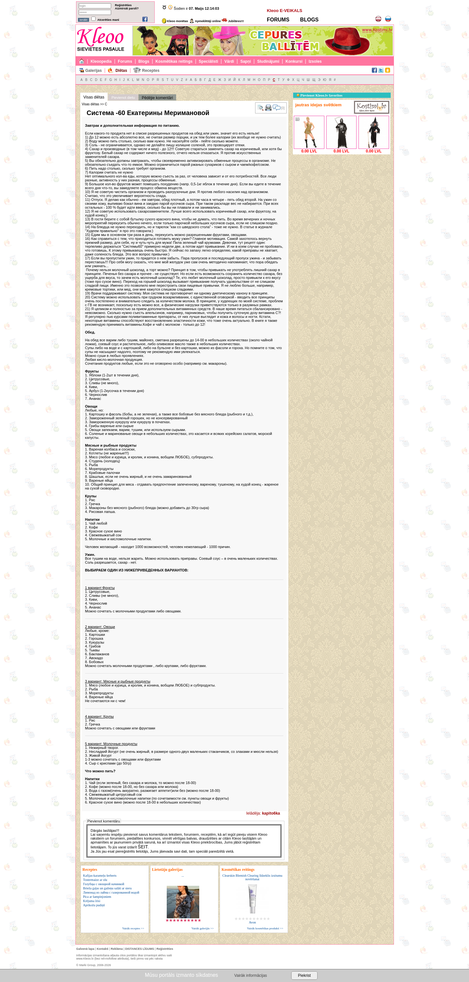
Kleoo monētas (175, 21)
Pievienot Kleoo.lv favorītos (319, 95)
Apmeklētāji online (205, 21)
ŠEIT (143, 846)
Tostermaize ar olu (95, 880)
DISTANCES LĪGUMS (139, 948)
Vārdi (229, 61)
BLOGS (309, 19)
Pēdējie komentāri (157, 98)
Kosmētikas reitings (173, 61)
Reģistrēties (123, 5)
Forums (125, 61)
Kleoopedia (101, 61)
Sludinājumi (268, 61)
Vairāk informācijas (250, 975)
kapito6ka (271, 813)
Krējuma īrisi (91, 901)
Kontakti (102, 948)
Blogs (143, 61)
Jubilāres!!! (233, 21)
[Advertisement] (341, 196)
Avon (252, 922)
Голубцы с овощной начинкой (103, 884)
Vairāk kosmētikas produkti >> (265, 928)
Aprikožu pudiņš (94, 905)
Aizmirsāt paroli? (127, 8)
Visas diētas (94, 97)
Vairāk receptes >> (133, 928)
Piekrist (304, 975)
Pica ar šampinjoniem (97, 896)
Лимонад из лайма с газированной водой (111, 892)
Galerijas (93, 70)
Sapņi (245, 61)
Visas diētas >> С (94, 104)
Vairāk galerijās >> (202, 928)
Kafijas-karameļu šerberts (100, 875)
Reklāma (117, 948)
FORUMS (278, 19)
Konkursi (294, 61)
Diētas (121, 70)
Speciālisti (208, 61)
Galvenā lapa (85, 948)
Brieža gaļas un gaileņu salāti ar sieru (107, 888)
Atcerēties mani (108, 19)
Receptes (150, 70)
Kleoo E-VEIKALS (284, 10)
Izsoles (315, 61)
